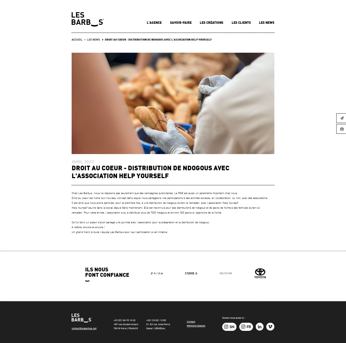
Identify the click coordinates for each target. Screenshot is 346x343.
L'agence (154, 23)
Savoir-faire (181, 23)
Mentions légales (196, 326)
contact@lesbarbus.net (84, 328)
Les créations (212, 23)
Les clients (242, 23)
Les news (266, 23)
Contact (191, 322)
